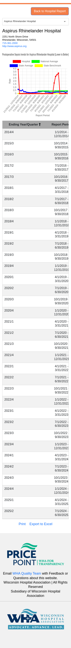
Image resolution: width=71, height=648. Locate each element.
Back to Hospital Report (50, 11)
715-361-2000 (10, 43)
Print (22, 524)
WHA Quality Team (26, 573)
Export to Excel (40, 524)
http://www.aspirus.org (14, 46)
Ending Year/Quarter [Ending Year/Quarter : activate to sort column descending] (25, 124)
